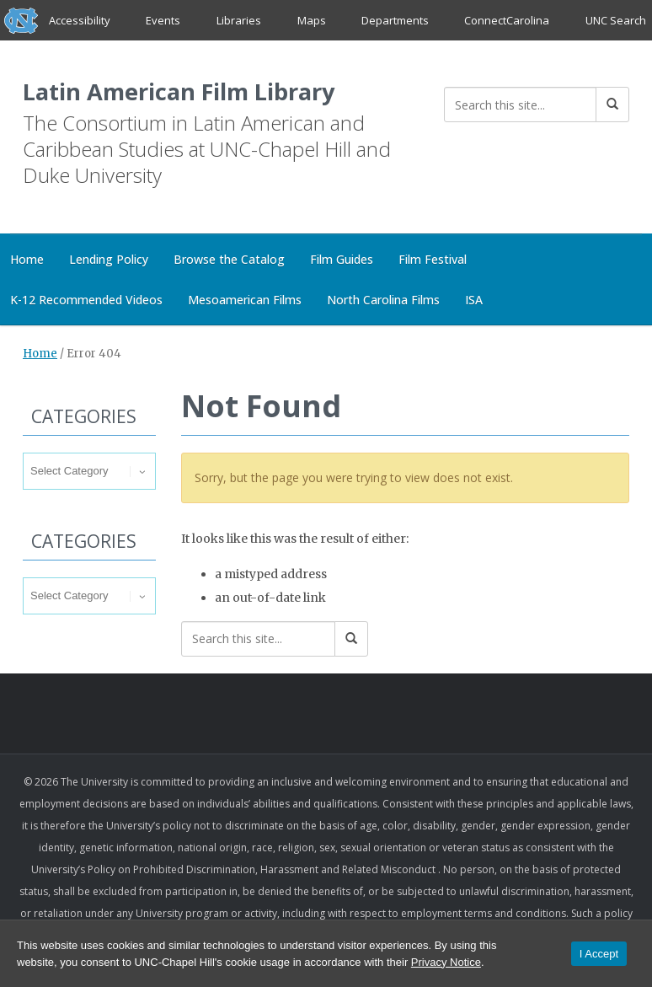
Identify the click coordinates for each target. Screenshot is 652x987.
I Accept (599, 953)
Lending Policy (108, 261)
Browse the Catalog (229, 261)
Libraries (238, 20)
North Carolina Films (383, 301)
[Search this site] (520, 104)
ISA (474, 301)
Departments (395, 20)
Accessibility (79, 20)
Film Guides (341, 261)
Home (40, 355)
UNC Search (615, 20)
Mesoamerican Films (245, 301)
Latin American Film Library (204, 91)
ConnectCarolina (506, 20)
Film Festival (432, 261)
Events (164, 20)
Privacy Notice (446, 962)
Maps (311, 20)
